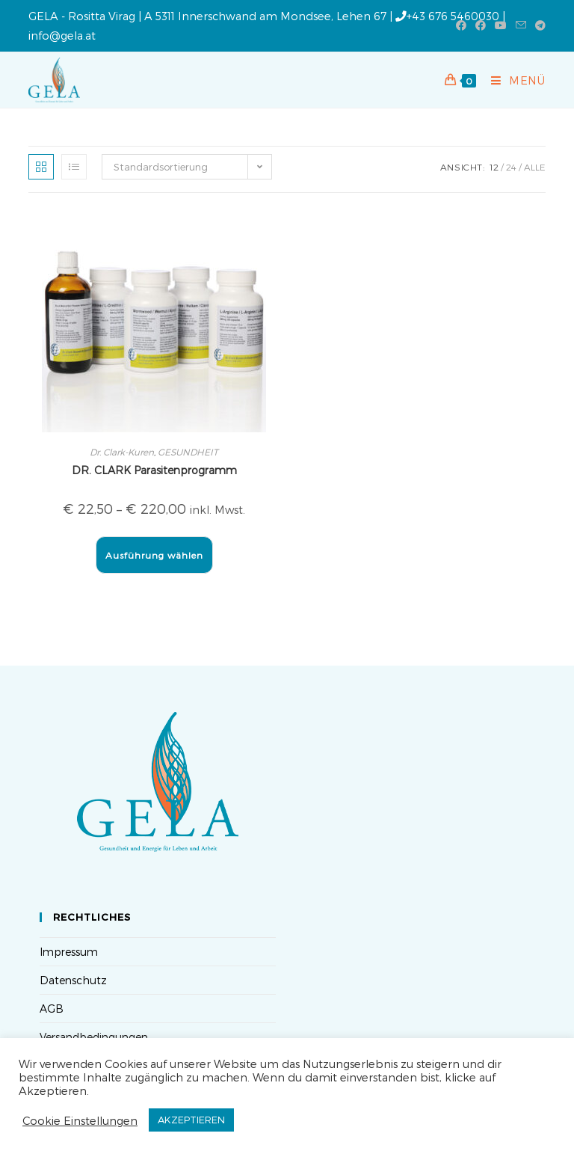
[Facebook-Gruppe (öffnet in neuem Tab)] (480, 25)
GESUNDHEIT (188, 451)
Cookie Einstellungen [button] (80, 1120)
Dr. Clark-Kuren (122, 451)
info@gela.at (62, 35)
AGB (52, 1008)
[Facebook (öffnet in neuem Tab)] (461, 25)
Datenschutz (73, 980)
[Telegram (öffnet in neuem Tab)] (538, 25)
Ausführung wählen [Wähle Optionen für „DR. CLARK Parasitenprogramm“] (154, 555)
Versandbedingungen (94, 1037)
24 (511, 167)
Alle (535, 167)
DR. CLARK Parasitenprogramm (154, 470)
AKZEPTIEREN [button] (191, 1120)
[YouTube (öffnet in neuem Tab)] (500, 25)
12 (494, 167)
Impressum (69, 951)
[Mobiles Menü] (513, 80)
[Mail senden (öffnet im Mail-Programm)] (521, 25)
